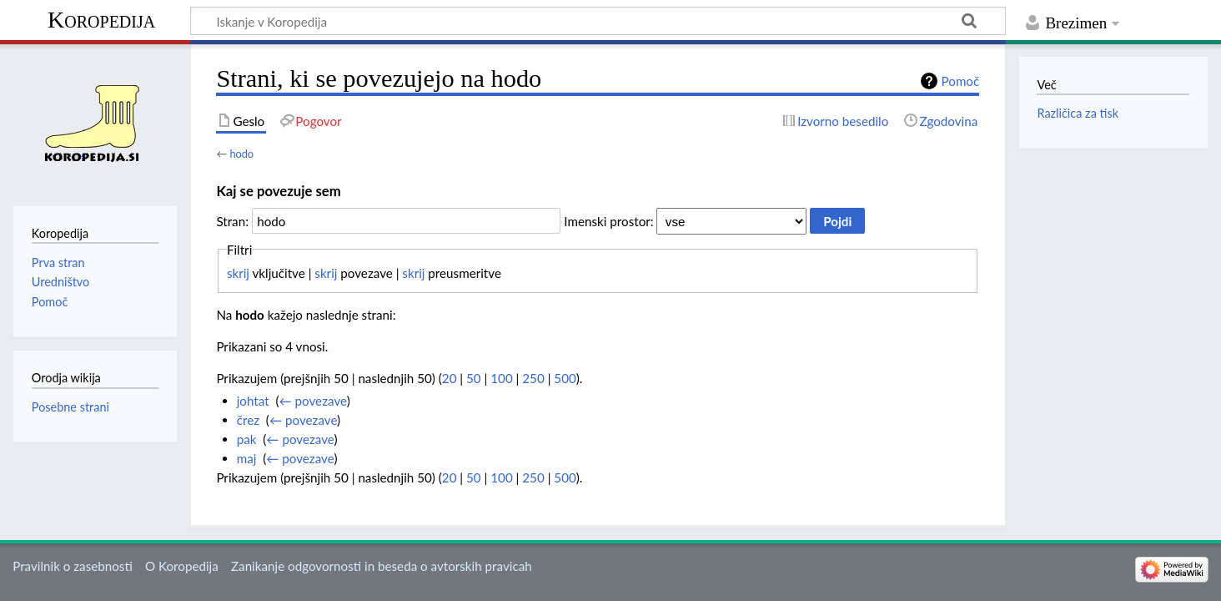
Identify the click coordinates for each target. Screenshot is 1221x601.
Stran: (232, 221)
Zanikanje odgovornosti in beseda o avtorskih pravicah (381, 565)
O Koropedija (182, 565)
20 (449, 378)
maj (247, 458)
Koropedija (101, 20)
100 (501, 378)
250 (533, 378)
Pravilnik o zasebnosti (73, 565)
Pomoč (961, 80)
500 (564, 378)
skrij (238, 272)
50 (473, 378)
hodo (241, 153)
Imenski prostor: (608, 221)
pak (247, 439)
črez (248, 419)
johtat (253, 400)
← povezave (313, 400)
